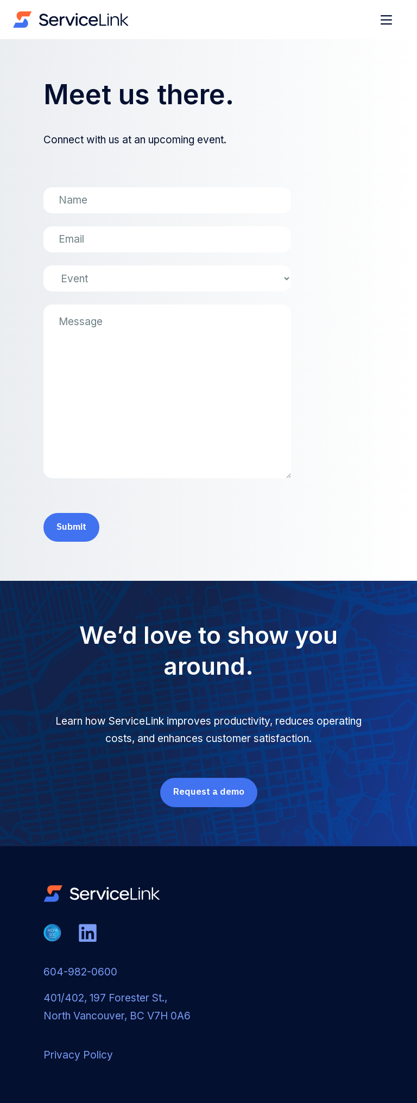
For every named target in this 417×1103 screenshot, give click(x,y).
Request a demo (208, 791)
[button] (387, 19)
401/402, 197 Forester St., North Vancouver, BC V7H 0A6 (117, 1007)
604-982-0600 (80, 972)
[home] (71, 19)
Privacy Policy (78, 1055)
